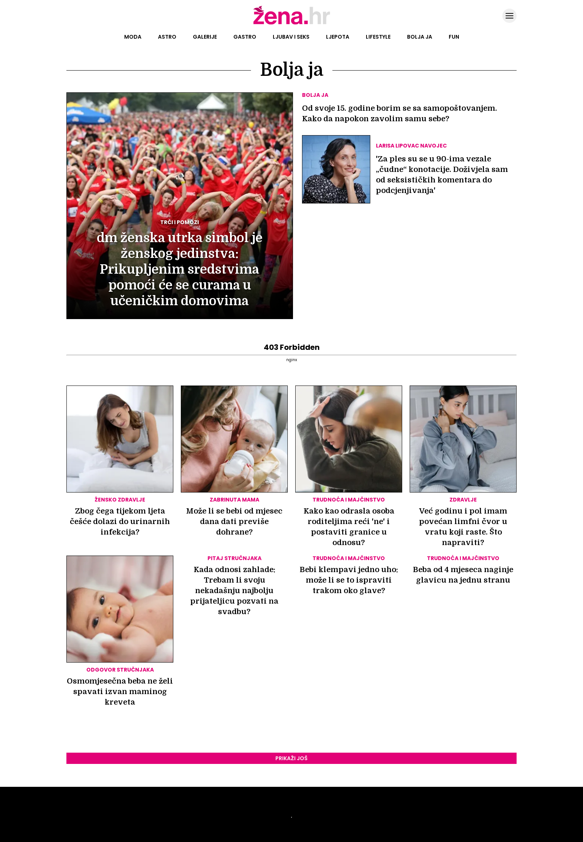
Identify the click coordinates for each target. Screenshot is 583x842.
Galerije (205, 37)
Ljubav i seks (291, 37)
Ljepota (337, 37)
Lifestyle (378, 37)
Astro (167, 37)
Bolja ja (419, 37)
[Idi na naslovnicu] (291, 23)
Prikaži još (291, 758)
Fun (454, 37)
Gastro (244, 37)
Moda (132, 37)
